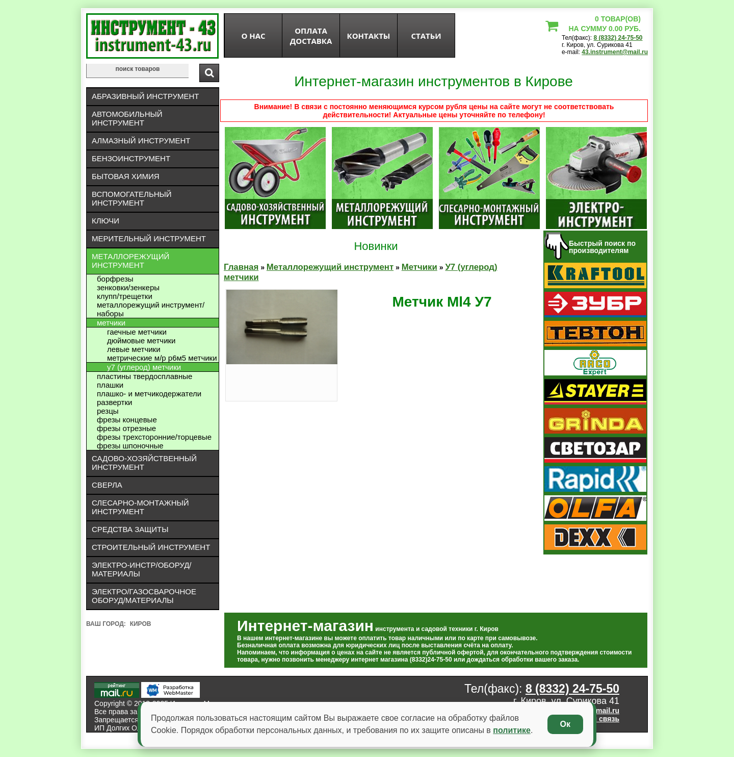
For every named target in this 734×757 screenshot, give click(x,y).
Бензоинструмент (131, 158)
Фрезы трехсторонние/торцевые (154, 437)
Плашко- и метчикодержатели (149, 393)
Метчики (111, 322)
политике (512, 730)
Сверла (107, 485)
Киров (140, 623)
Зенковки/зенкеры (128, 287)
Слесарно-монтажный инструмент (140, 507)
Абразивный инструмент (145, 96)
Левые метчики (134, 349)
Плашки (110, 385)
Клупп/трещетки (124, 296)
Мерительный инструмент (149, 238)
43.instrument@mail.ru (615, 52)
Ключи (105, 220)
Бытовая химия (126, 176)
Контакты (368, 36)
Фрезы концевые (127, 419)
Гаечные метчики (137, 331)
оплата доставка (311, 36)
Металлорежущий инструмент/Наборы (150, 309)
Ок (565, 724)
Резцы (108, 411)
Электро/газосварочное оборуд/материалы (144, 595)
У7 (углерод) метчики (144, 367)
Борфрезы (115, 278)
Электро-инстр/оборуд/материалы (142, 569)
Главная (241, 267)
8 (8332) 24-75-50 (617, 37)
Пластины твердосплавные (144, 376)
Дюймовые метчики (141, 340)
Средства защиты (130, 529)
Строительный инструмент (151, 547)
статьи (426, 36)
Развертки (114, 402)
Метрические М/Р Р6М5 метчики (162, 358)
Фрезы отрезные (126, 428)
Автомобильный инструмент (127, 118)
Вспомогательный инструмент (132, 198)
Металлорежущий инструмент (130, 260)
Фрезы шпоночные (130, 445)
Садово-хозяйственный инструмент (144, 462)
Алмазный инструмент (141, 140)
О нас (253, 36)
